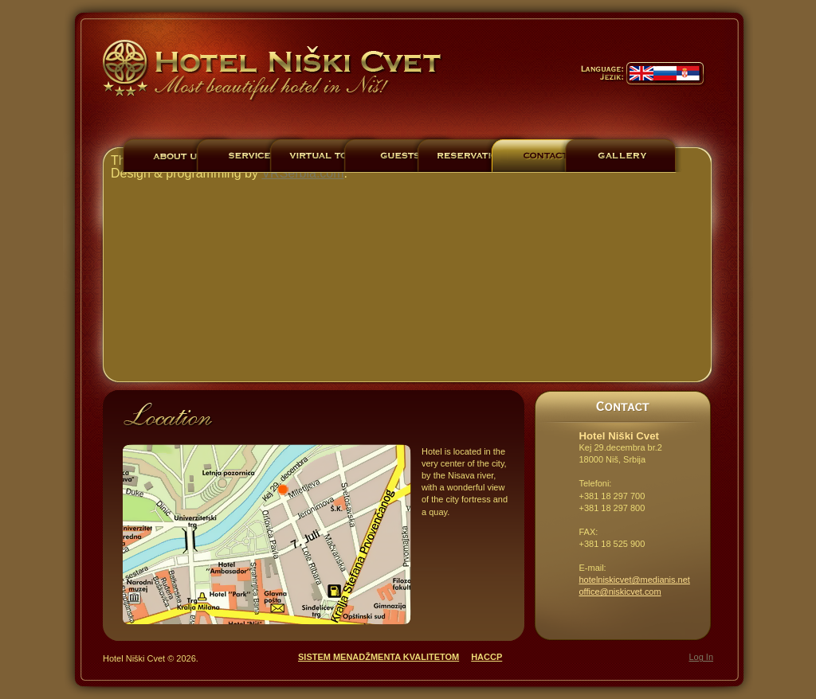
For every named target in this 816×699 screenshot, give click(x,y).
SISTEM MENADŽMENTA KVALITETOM (378, 657)
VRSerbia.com (302, 173)
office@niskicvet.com (620, 591)
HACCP (486, 657)
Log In (700, 657)
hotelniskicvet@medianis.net (634, 579)
